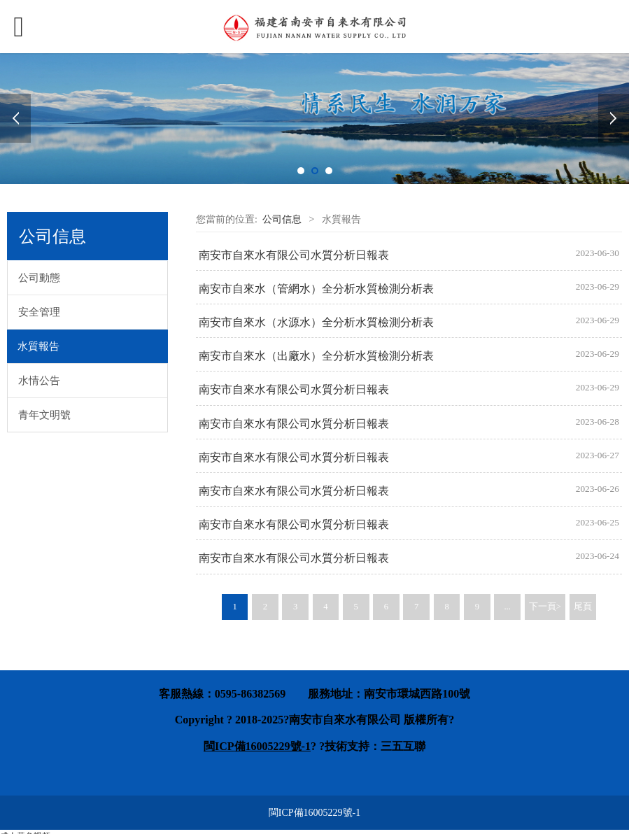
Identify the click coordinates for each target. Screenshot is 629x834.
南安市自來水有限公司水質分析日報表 (294, 255)
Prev (15, 118)
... (507, 607)
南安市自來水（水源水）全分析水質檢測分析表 (316, 322)
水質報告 (38, 346)
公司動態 (39, 277)
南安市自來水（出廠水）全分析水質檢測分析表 (316, 356)
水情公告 (39, 380)
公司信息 (282, 219)
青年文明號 (44, 414)
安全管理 (39, 312)
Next (613, 118)
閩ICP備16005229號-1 (314, 812)
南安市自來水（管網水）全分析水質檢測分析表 (316, 289)
